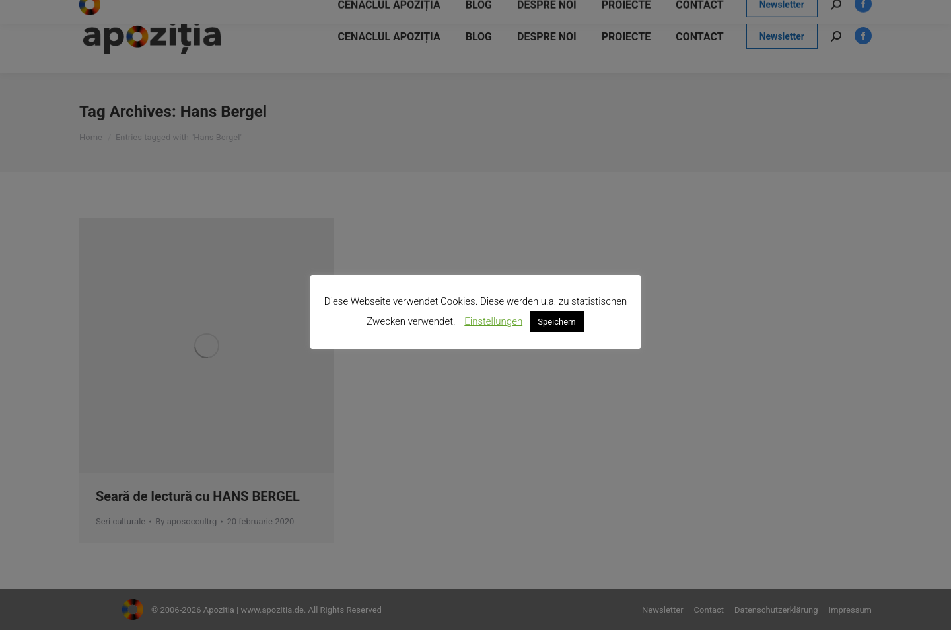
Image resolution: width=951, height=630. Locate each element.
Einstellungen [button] (493, 321)
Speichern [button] (557, 322)
